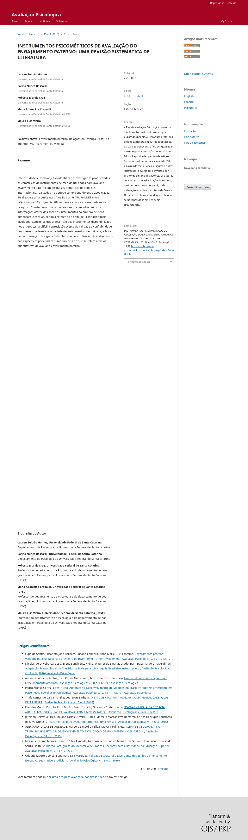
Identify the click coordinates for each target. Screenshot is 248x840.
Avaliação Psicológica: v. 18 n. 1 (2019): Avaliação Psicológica (112, 692)
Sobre (60, 21)
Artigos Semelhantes (33, 646)
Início (20, 34)
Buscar (227, 21)
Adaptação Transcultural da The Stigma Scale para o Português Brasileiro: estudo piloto (82, 668)
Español (189, 102)
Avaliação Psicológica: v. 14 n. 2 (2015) (133, 712)
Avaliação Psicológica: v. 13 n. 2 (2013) (50, 751)
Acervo (29, 21)
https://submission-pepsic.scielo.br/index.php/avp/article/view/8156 (149, 250)
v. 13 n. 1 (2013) (50, 34)
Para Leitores (191, 131)
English (189, 96)
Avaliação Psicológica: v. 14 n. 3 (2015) (143, 722)
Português (190, 108)
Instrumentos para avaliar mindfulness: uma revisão (82, 722)
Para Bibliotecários (194, 142)
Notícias (45, 21)
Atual (15, 21)
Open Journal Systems (198, 74)
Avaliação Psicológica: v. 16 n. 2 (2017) (146, 659)
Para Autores (191, 137)
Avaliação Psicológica (36, 14)
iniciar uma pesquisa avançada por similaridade (74, 777)
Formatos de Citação (139, 261)
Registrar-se (217, 3)
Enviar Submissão (198, 187)
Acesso (232, 3)
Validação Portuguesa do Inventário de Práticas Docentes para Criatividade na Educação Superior (106, 746)
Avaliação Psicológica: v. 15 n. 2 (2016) (69, 702)
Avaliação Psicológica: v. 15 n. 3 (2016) (95, 760)
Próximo (163, 769)
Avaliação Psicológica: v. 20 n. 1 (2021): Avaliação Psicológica (99, 683)
